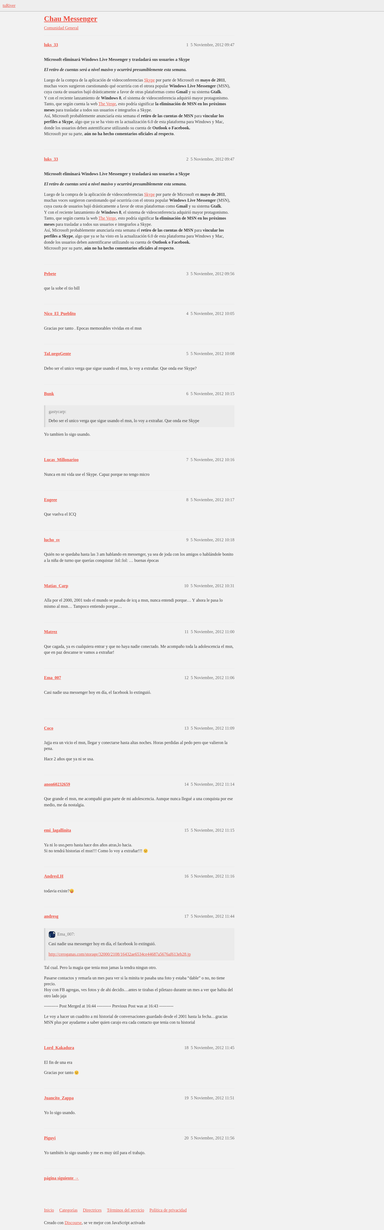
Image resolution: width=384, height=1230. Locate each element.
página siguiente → (61, 1178)
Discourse (73, 1222)
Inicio (49, 1210)
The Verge (107, 104)
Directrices (92, 1210)
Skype (149, 80)
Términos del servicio (125, 1210)
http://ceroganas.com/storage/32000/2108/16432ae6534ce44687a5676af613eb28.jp (120, 954)
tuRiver (9, 5)
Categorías (68, 1210)
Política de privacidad (168, 1210)
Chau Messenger (70, 18)
